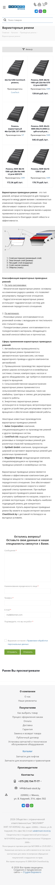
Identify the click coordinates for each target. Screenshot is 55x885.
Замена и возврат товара (27, 733)
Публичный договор (27, 737)
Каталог (28, 751)
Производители (28, 767)
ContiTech (15, 92)
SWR (48, 89)
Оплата (27, 721)
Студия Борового (32, 872)
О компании (27, 691)
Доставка (27, 725)
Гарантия (28, 729)
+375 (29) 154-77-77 (29, 781)
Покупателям (27, 707)
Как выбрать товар (27, 712)
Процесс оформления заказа (27, 716)
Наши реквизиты (27, 700)
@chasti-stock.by (31, 788)
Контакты (27, 774)
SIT (23, 135)
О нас (27, 696)
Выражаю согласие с (28, 642)
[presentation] (26, 629)
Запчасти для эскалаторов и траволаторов (27, 760)
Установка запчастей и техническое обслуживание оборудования (27, 743)
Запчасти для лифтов (27, 756)
